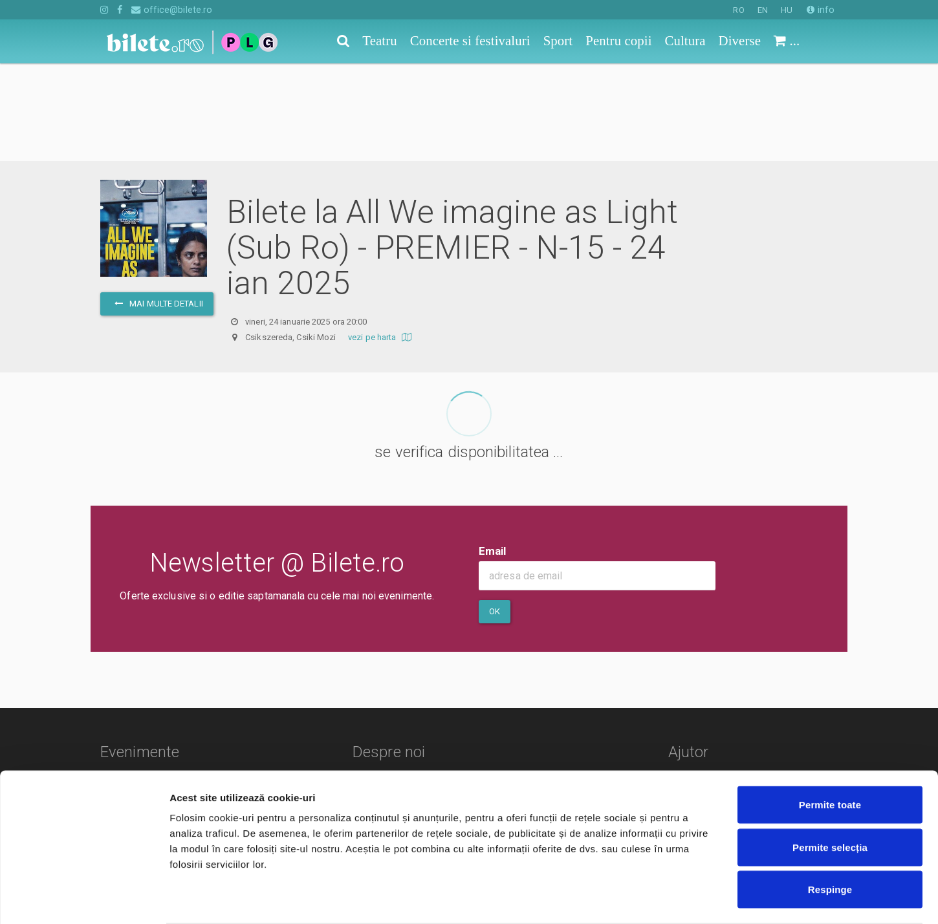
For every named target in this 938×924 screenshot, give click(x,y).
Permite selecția (829, 796)
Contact (373, 688)
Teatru (114, 688)
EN (763, 10)
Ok (494, 514)
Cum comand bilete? (733, 694)
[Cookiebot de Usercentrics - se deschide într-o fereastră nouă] (83, 898)
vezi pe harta (381, 239)
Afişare (647, 898)
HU (786, 10)
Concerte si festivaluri (149, 707)
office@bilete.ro (171, 10)
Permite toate (830, 754)
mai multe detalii (157, 206)
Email (493, 453)
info (820, 10)
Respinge (830, 838)
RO (738, 10)
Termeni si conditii (396, 707)
